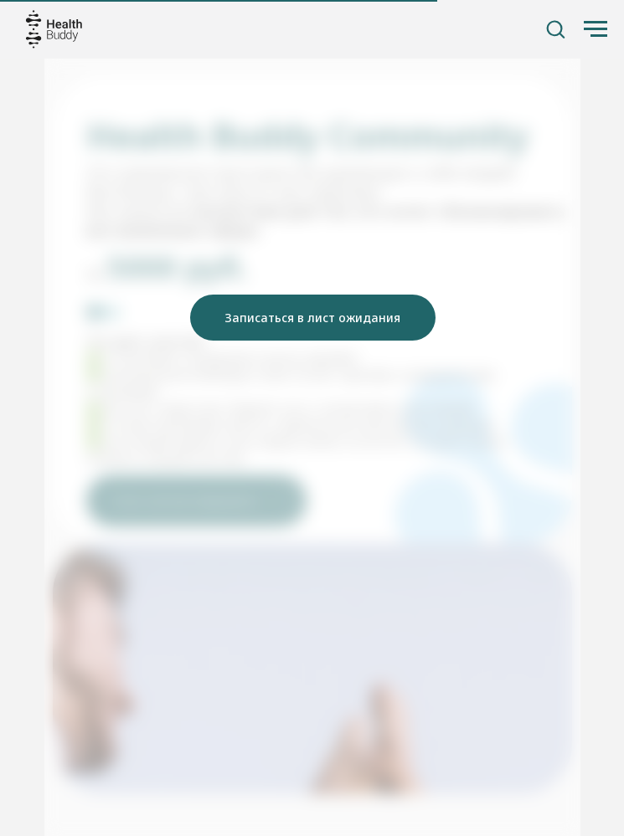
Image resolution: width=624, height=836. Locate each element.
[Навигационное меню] (595, 29)
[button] (555, 28)
